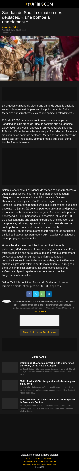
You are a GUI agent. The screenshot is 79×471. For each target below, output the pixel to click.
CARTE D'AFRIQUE (33, 459)
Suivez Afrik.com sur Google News (39, 332)
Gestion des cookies (48, 464)
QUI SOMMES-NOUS (31, 462)
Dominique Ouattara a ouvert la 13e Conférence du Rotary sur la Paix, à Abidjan (47, 364)
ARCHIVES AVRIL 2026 (31, 464)
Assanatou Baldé (10, 27)
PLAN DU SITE (47, 459)
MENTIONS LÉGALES (48, 462)
